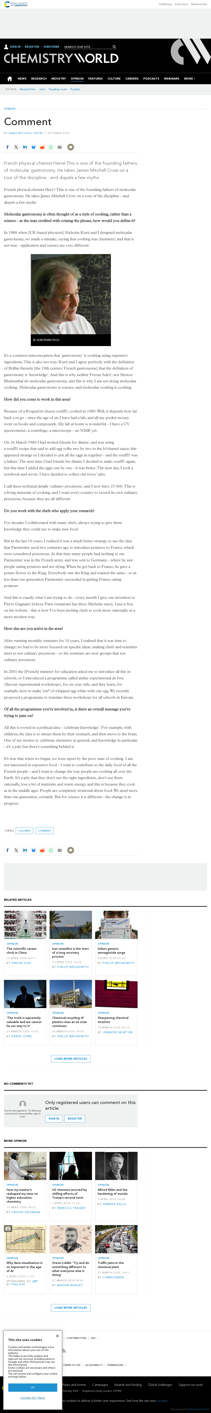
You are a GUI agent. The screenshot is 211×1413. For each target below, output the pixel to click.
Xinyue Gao (21, 963)
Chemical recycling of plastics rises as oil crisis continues (69, 1022)
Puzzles (75, 89)
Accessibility (94, 1365)
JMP (35, 1281)
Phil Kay (18, 1284)
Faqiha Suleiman (26, 1212)
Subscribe (51, 46)
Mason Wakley (70, 1285)
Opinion (9, 108)
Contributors (76, 1338)
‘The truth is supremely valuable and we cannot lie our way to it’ (24, 1022)
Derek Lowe (22, 1036)
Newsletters (28, 89)
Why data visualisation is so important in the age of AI (24, 1267)
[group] (188, 78)
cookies (162, 1401)
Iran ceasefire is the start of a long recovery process (70, 953)
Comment (44, 830)
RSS (93, 1338)
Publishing (165, 4)
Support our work (191, 1385)
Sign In (15, 46)
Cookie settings (33, 1397)
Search (114, 46)
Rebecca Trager (71, 1208)
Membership (199, 4)
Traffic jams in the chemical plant (111, 1265)
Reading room (58, 89)
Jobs (42, 89)
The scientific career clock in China (22, 950)
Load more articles (70, 1058)
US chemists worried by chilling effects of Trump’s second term (69, 1194)
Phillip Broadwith (73, 967)
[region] (32, 1370)
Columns (24, 830)
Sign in (54, 1118)
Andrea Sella (114, 1204)
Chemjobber (113, 1277)
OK (33, 1387)
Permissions (115, 1365)
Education (181, 4)
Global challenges (160, 1385)
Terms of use (72, 1365)
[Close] (57, 1336)
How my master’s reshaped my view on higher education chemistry (22, 1196)
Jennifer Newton (118, 1032)
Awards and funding (128, 1385)
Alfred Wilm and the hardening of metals (113, 1192)
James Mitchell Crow (25, 133)
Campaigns (100, 1385)
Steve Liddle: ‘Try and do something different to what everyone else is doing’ (70, 1269)
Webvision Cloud (199, 1409)
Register (32, 46)
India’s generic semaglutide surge (111, 950)
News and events (74, 1385)
